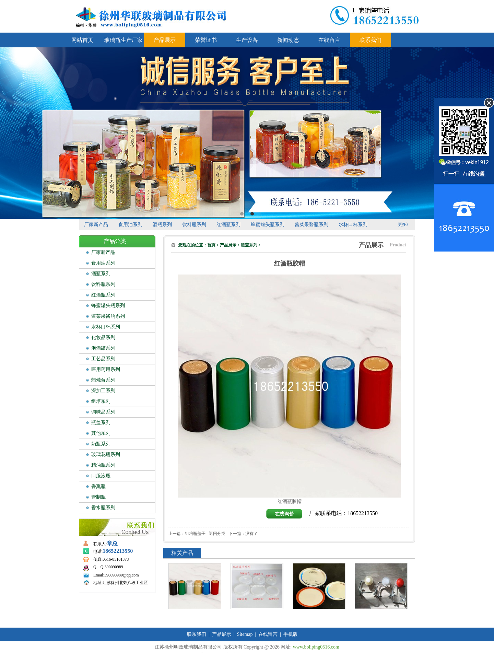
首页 (211, 245)
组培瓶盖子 (195, 533)
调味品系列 (103, 412)
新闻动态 (288, 40)
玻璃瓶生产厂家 (123, 40)
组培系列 (100, 401)
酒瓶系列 (162, 224)
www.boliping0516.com (316, 647)
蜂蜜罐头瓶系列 (267, 224)
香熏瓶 (98, 486)
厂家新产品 (96, 224)
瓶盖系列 (100, 422)
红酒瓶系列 (228, 224)
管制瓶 (98, 497)
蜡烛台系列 (103, 380)
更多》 (404, 224)
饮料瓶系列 (194, 224)
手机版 (290, 634)
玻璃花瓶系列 (105, 454)
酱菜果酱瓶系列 (311, 224)
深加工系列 (103, 390)
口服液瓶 (100, 475)
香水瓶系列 (103, 507)
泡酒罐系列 (103, 348)
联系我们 (370, 40)
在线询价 (284, 513)
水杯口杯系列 (353, 224)
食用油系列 (130, 224)
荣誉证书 (206, 40)
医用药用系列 (105, 369)
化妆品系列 (103, 337)
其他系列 (100, 433)
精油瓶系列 (103, 465)
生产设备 (247, 40)
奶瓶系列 (100, 443)
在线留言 (329, 40)
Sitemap (245, 634)
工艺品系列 (103, 358)
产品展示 (165, 40)
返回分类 (217, 533)
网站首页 (82, 40)
